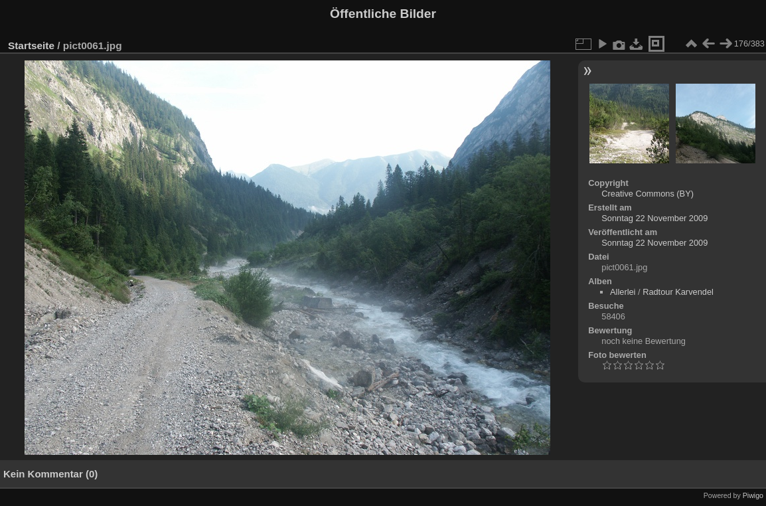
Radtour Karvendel (678, 292)
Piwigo (753, 495)
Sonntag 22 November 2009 (654, 218)
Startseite (31, 45)
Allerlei (622, 292)
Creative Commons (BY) (647, 194)
